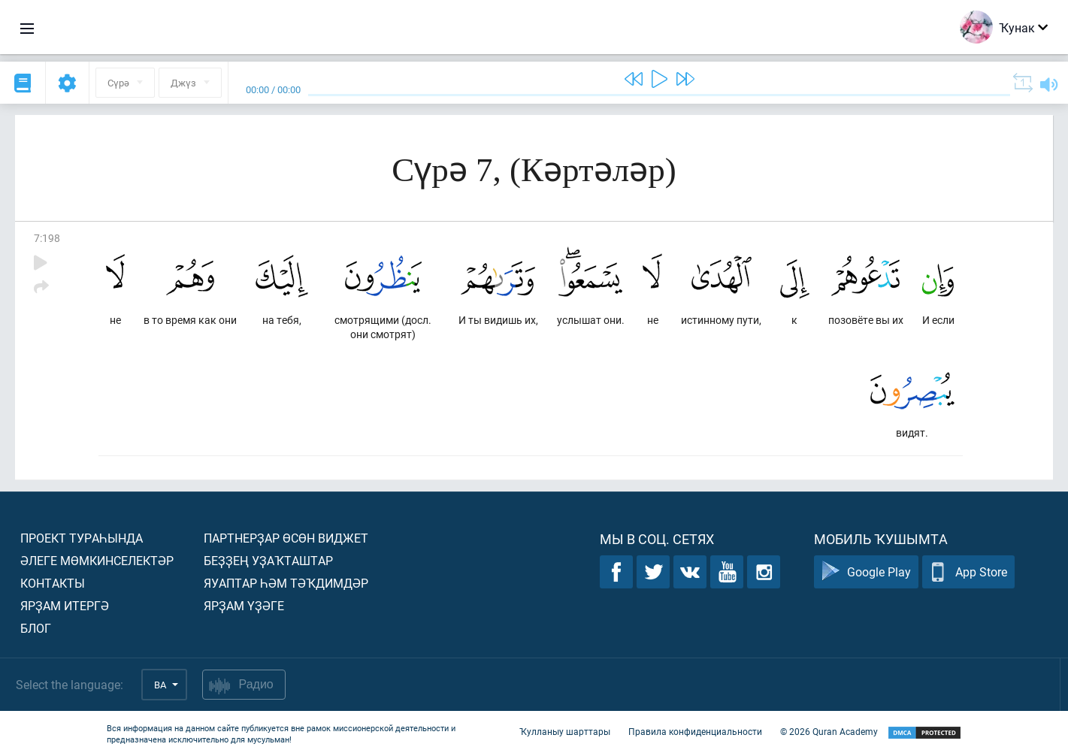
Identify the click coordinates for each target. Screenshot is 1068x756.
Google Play (866, 572)
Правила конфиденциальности (695, 732)
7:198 (47, 238)
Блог (35, 628)
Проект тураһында (81, 538)
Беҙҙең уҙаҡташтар (268, 560)
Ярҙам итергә (64, 605)
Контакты (52, 583)
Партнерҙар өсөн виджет (286, 538)
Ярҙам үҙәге (244, 605)
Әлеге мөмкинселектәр (97, 560)
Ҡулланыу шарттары (564, 732)
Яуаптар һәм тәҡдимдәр (286, 583)
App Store (968, 572)
